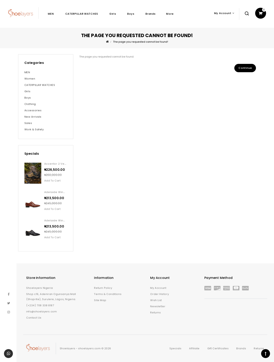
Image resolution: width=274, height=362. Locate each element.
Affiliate (194, 348)
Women (29, 79)
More (169, 14)
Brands (150, 14)
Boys (130, 14)
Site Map (100, 300)
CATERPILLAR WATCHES (81, 14)
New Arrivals (32, 117)
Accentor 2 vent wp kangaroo (66, 164)
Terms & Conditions (107, 294)
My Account (158, 288)
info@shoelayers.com (41, 311)
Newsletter (157, 306)
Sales (28, 123)
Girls (112, 14)
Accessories (33, 110)
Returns (155, 312)
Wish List (156, 300)
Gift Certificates (218, 348)
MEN (51, 14)
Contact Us (33, 318)
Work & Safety (34, 129)
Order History (159, 294)
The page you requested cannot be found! (140, 42)
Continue (245, 68)
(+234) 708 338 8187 (40, 305)
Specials (175, 348)
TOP (265, 353)
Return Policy (103, 288)
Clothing (30, 104)
